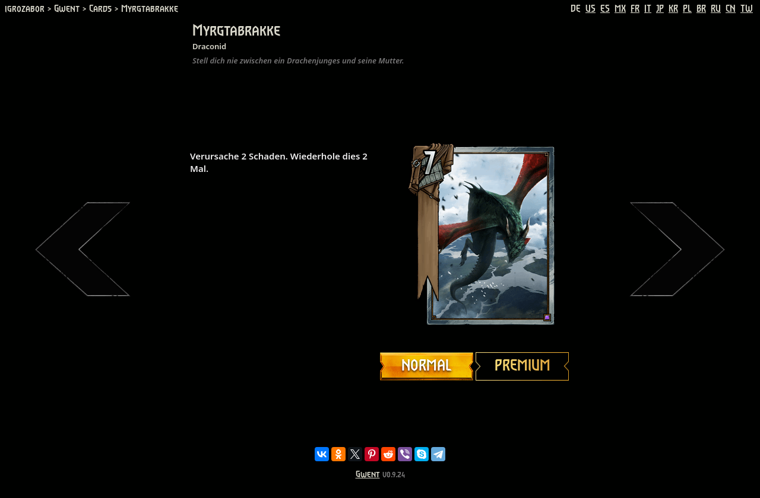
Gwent (368, 474)
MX (620, 9)
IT (647, 9)
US (590, 9)
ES (605, 9)
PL (687, 9)
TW (746, 9)
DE (576, 9)
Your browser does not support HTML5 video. (475, 235)
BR (701, 9)
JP (660, 9)
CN (731, 9)
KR (673, 9)
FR (635, 9)
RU (716, 9)
